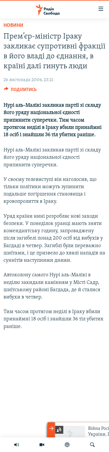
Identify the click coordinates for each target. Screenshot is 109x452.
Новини (13, 25)
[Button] (20, 91)
